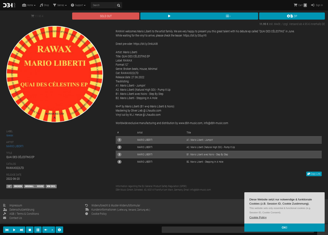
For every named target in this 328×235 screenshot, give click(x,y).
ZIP (292, 16)
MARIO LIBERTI (14, 146)
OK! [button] (284, 227)
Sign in (317, 5)
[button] (257, 217)
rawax (9, 135)
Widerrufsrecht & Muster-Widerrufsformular (112, 205)
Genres (60, 5)
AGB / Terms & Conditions (21, 213)
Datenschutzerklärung (18, 209)
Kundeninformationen (117, 209)
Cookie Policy (96, 213)
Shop (44, 5)
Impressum (12, 205)
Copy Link (314, 173)
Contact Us (12, 218)
